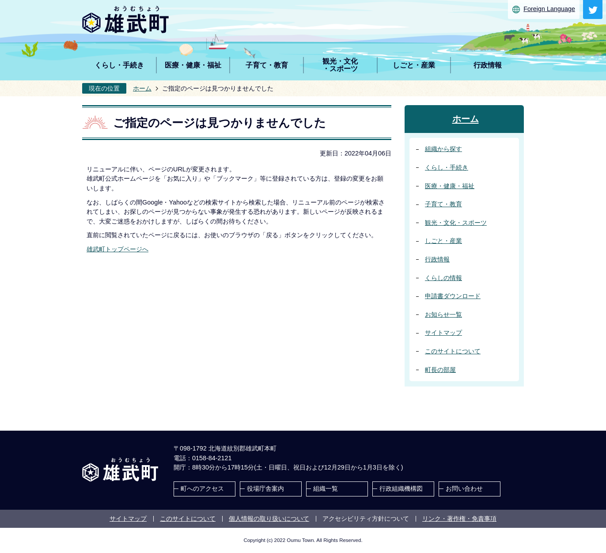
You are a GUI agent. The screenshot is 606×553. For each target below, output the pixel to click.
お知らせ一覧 (443, 314)
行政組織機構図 (401, 488)
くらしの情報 (443, 277)
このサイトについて (453, 351)
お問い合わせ (464, 488)
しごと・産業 (443, 240)
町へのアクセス (202, 488)
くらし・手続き (446, 167)
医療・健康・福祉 (449, 185)
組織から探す (443, 148)
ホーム (142, 88)
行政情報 (437, 259)
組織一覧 (325, 488)
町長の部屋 (440, 369)
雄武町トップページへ (117, 249)
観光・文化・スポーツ (456, 222)
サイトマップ (443, 332)
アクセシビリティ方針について (365, 518)
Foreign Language (549, 8)
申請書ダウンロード (453, 295)
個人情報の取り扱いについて (269, 518)
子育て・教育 (443, 204)
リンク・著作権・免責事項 (459, 518)
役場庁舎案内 (265, 488)
